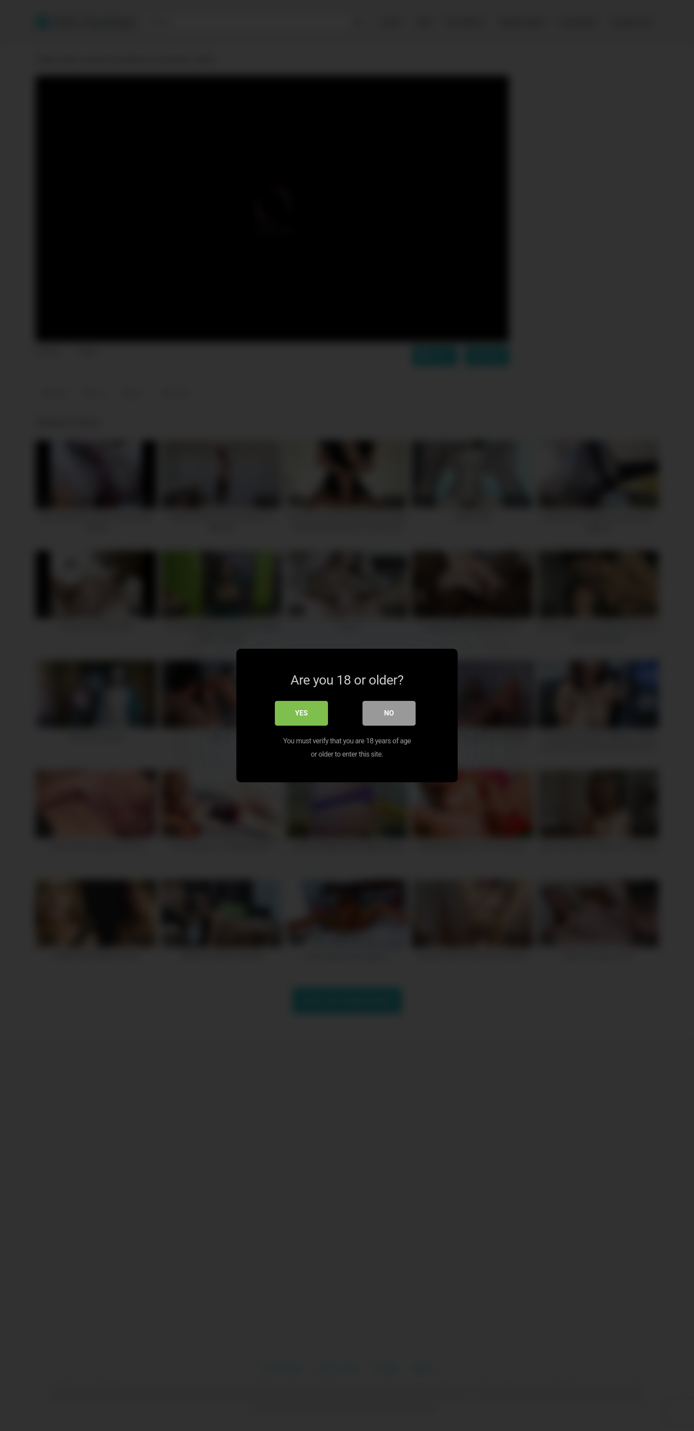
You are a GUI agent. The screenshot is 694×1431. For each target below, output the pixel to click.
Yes (301, 713)
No (389, 713)
